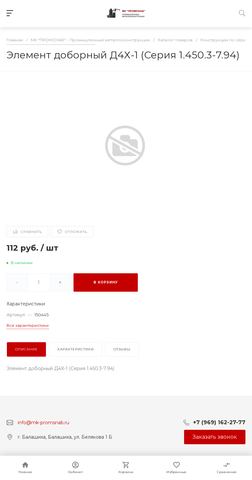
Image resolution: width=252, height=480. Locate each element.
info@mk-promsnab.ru (43, 422)
